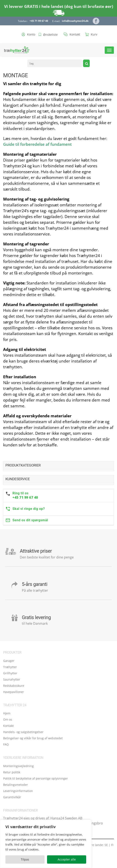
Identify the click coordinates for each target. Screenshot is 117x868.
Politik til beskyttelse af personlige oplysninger (35, 778)
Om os (7, 719)
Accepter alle (67, 859)
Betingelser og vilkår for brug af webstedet (33, 738)
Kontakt (8, 726)
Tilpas (25, 859)
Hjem (6, 713)
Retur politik (11, 772)
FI (112, 845)
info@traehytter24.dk (75, 21)
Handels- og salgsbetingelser (23, 732)
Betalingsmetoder (15, 785)
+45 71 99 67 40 (39, 21)
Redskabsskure (13, 686)
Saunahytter (11, 679)
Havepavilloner (13, 692)
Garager (8, 661)
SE (106, 845)
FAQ (6, 744)
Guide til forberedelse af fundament (37, 144)
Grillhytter (10, 673)
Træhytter (10, 667)
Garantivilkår (12, 797)
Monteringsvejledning (18, 766)
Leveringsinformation (18, 791)
